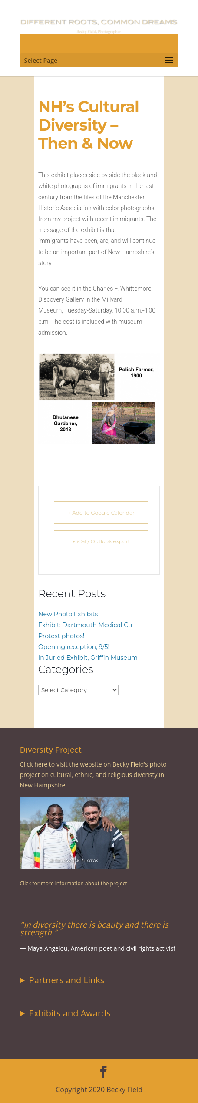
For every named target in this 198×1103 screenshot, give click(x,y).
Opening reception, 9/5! (73, 647)
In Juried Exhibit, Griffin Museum (88, 658)
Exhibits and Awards (70, 1013)
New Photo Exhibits (68, 614)
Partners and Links (66, 980)
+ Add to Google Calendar (101, 512)
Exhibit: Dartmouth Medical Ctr (85, 625)
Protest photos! (61, 636)
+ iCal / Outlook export (101, 541)
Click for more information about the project (73, 883)
